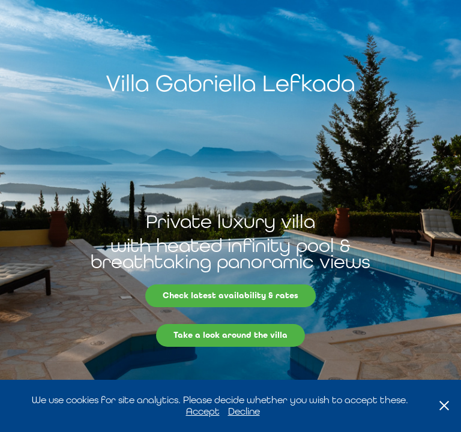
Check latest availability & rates (230, 295)
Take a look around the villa (230, 335)
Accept (203, 411)
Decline (244, 411)
